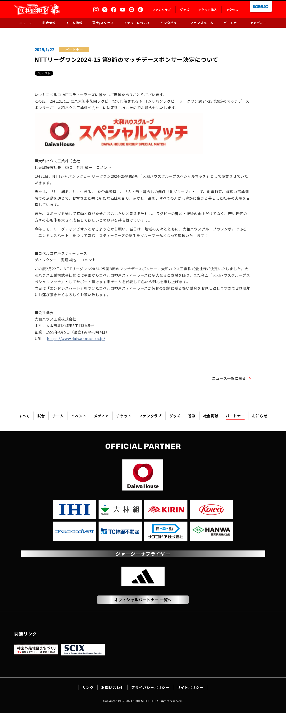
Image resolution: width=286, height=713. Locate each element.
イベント (78, 416)
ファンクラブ (150, 416)
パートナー (235, 416)
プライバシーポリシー (150, 687)
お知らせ (259, 416)
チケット (123, 416)
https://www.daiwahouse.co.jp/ (76, 338)
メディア (101, 416)
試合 (41, 416)
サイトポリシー (190, 687)
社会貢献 (210, 416)
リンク (88, 687)
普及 (192, 416)
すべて (24, 416)
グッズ (174, 416)
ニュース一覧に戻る (229, 378)
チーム (58, 416)
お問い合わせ (112, 687)
